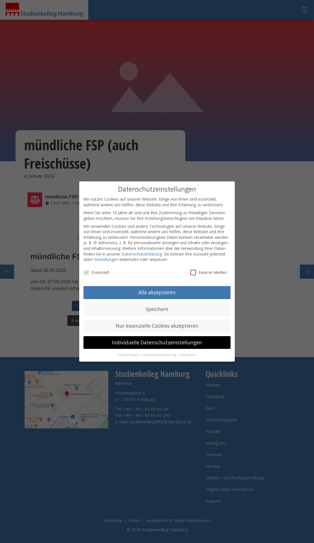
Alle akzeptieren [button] (157, 291)
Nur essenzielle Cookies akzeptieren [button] (157, 324)
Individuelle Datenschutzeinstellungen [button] (157, 341)
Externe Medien (208, 271)
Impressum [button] (188, 354)
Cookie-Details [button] (129, 354)
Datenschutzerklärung (142, 253)
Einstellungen (106, 258)
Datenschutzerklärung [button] (160, 354)
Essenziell (96, 271)
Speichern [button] (157, 307)
